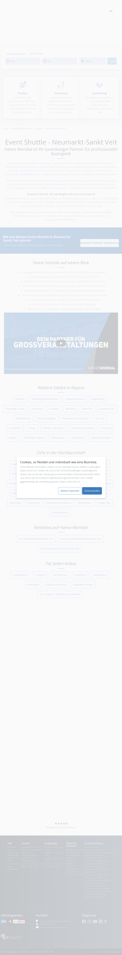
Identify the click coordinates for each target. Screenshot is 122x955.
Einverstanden (92, 490)
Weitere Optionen (70, 490)
